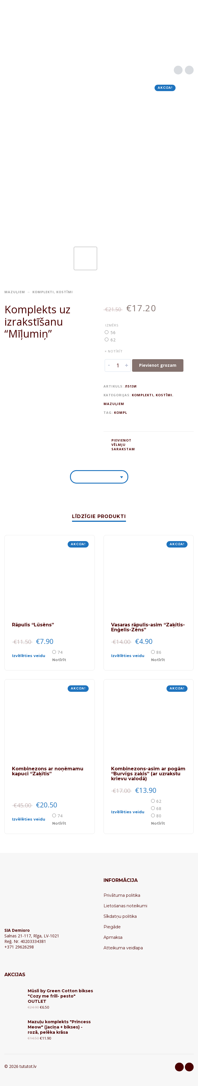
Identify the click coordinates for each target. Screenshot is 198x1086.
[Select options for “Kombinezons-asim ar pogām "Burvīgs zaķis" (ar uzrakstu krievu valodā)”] (130, 812)
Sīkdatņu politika (120, 916)
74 (60, 652)
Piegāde (112, 926)
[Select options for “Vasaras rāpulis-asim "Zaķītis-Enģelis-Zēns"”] (130, 656)
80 (159, 816)
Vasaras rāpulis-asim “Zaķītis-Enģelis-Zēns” (148, 627)
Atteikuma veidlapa (123, 948)
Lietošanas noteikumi (125, 905)
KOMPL (120, 412)
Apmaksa (113, 937)
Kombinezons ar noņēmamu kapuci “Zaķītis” (47, 771)
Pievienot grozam (157, 365)
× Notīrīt (114, 351)
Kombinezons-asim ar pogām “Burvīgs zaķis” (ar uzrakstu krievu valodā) (148, 773)
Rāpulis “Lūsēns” (33, 625)
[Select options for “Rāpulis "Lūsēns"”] (31, 656)
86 (159, 652)
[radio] (114, 332)
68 (159, 808)
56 (113, 332)
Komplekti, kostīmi (52, 292)
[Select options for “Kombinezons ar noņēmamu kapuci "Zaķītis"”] (31, 819)
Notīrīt (59, 659)
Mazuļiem (14, 292)
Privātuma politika (122, 895)
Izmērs (111, 325)
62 (113, 340)
